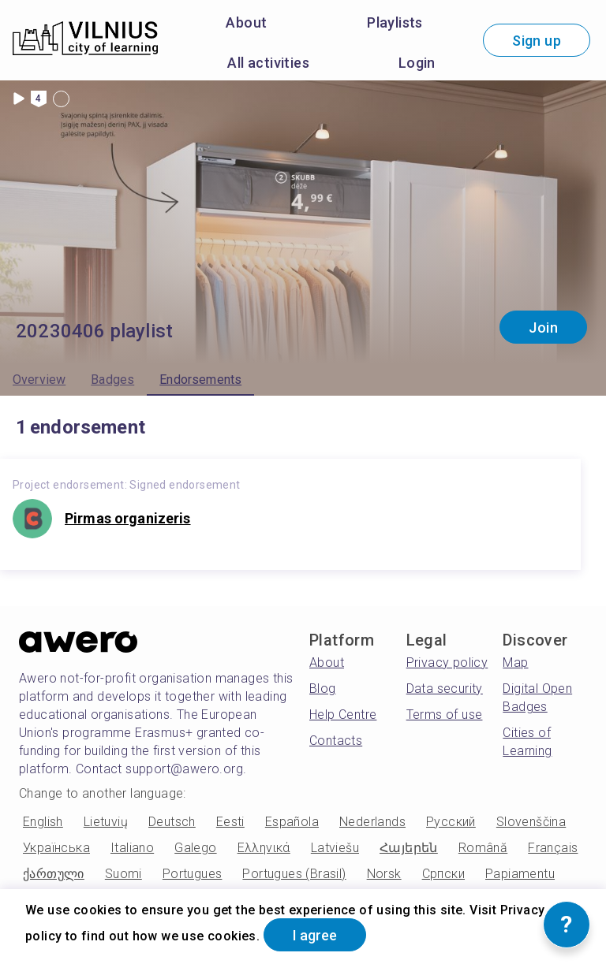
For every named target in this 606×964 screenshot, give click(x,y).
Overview (39, 379)
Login (417, 62)
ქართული (53, 873)
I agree (315, 935)
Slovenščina (531, 821)
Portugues (193, 873)
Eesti (230, 821)
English (43, 821)
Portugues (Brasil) (294, 873)
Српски (443, 873)
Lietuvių (106, 821)
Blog (322, 688)
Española (292, 821)
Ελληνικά (264, 847)
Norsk (384, 873)
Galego (195, 847)
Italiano (132, 847)
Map (515, 662)
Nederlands (372, 821)
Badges (112, 379)
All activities (268, 62)
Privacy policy (447, 662)
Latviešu (335, 847)
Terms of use (444, 714)
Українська (56, 847)
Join (543, 327)
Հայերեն (409, 847)
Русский (451, 821)
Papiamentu (520, 873)
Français (553, 847)
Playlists (395, 22)
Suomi (123, 873)
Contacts (335, 740)
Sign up (536, 40)
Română (482, 847)
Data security (444, 688)
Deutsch (172, 821)
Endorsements (200, 379)
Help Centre (342, 714)
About (246, 22)
